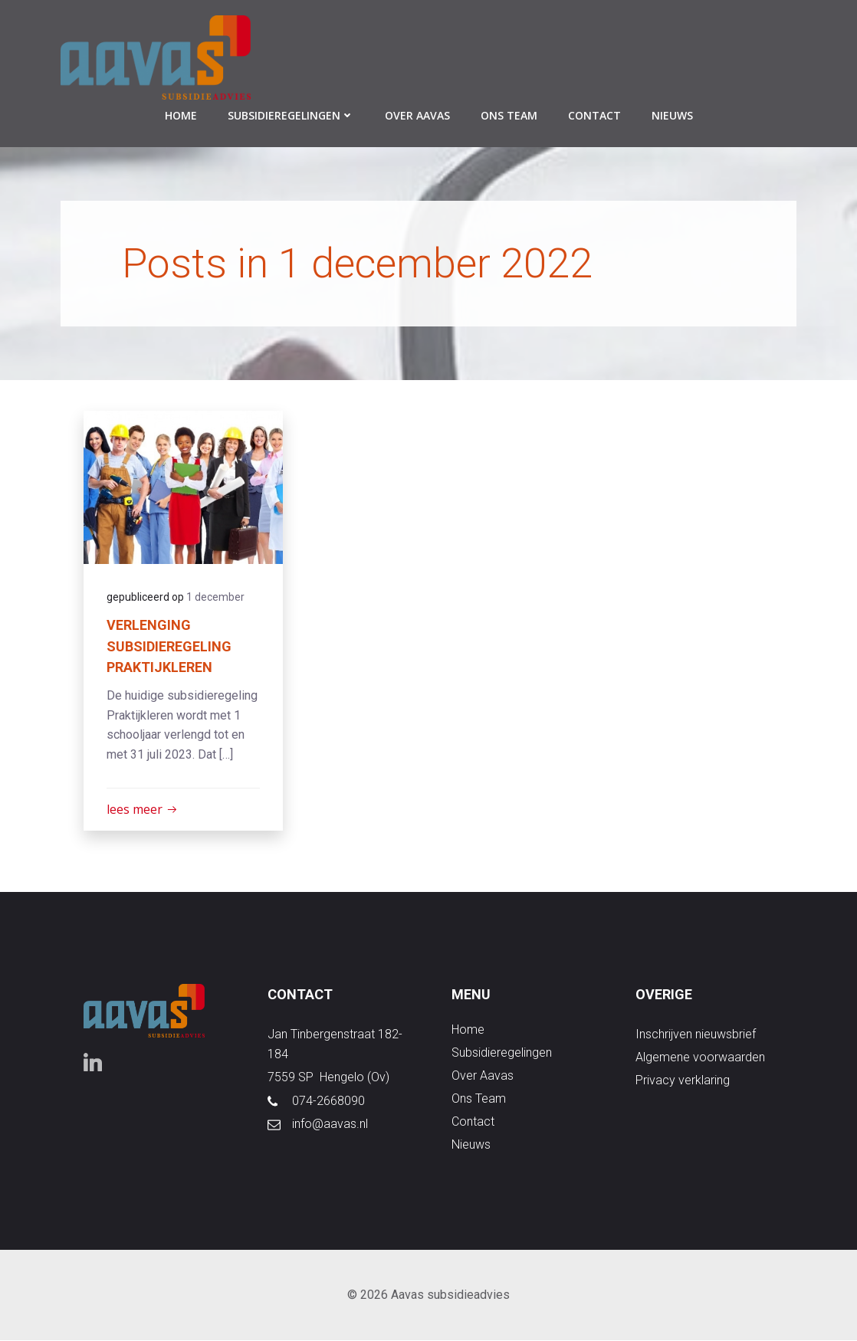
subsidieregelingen (291, 115)
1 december (215, 597)
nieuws (672, 115)
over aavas (417, 115)
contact (594, 115)
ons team (509, 115)
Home (181, 115)
